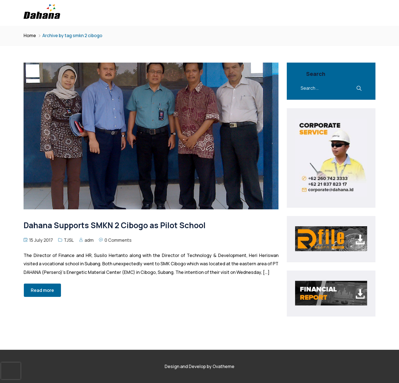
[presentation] (11, 371)
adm (89, 240)
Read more (42, 290)
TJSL (69, 240)
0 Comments (118, 240)
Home (30, 35)
